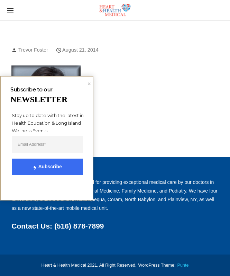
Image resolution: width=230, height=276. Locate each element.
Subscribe (43, 167)
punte (183, 265)
